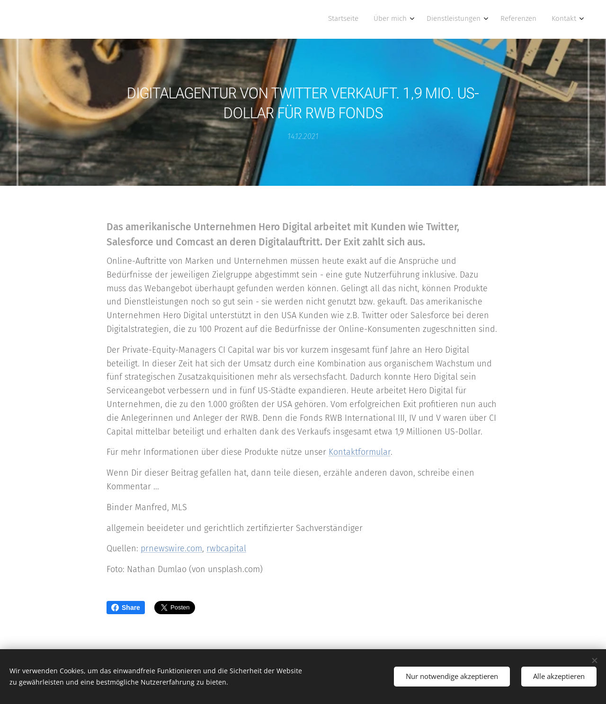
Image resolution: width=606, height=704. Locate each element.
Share (125, 607)
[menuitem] (509, 19)
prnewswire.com (171, 548)
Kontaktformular (360, 452)
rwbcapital (226, 548)
